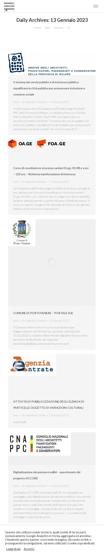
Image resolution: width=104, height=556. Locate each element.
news (16, 102)
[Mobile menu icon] (95, 6)
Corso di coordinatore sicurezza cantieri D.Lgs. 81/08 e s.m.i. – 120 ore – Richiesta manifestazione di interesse (51, 171)
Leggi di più (13, 549)
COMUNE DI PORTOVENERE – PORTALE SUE (43, 313)
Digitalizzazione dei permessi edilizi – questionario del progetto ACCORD (46, 475)
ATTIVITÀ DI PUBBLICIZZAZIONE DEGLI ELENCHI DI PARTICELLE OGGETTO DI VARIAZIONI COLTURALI (48, 404)
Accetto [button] (29, 549)
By (34, 102)
